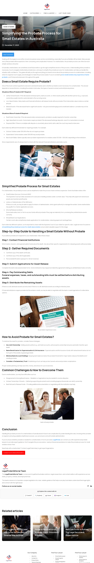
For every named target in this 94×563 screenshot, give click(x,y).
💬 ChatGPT (28, 495)
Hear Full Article (8, 55)
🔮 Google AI (57, 495)
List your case (65, 13)
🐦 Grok (67, 495)
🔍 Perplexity (38, 495)
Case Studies (8, 27)
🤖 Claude (48, 495)
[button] (35, 13)
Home (25, 13)
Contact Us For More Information (13, 453)
